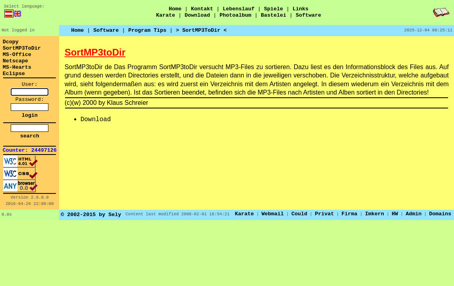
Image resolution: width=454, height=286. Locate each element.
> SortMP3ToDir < (201, 30)
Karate (165, 15)
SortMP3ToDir (22, 48)
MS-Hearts (17, 67)
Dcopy (11, 42)
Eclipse (14, 74)
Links (300, 9)
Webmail (273, 214)
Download (197, 15)
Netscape (15, 61)
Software (308, 15)
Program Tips (147, 30)
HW (395, 214)
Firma (350, 214)
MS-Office (17, 55)
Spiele (273, 9)
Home (175, 9)
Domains (440, 214)
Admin (413, 214)
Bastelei (273, 15)
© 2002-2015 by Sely (91, 215)
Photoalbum (235, 15)
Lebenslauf (238, 9)
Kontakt (202, 9)
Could (299, 214)
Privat (324, 214)
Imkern (374, 214)
